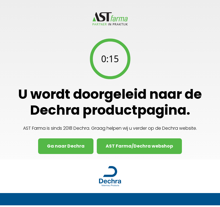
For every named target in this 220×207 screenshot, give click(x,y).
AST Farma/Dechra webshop (139, 146)
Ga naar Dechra (66, 146)
